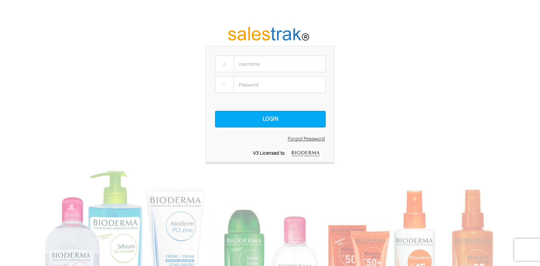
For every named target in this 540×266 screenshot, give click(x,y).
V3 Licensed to (270, 153)
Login (270, 118)
